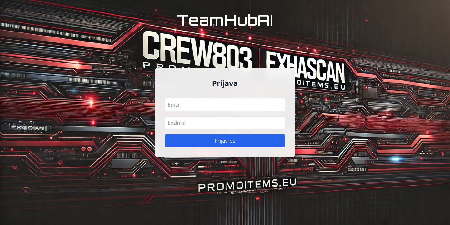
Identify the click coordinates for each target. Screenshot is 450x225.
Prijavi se (225, 140)
